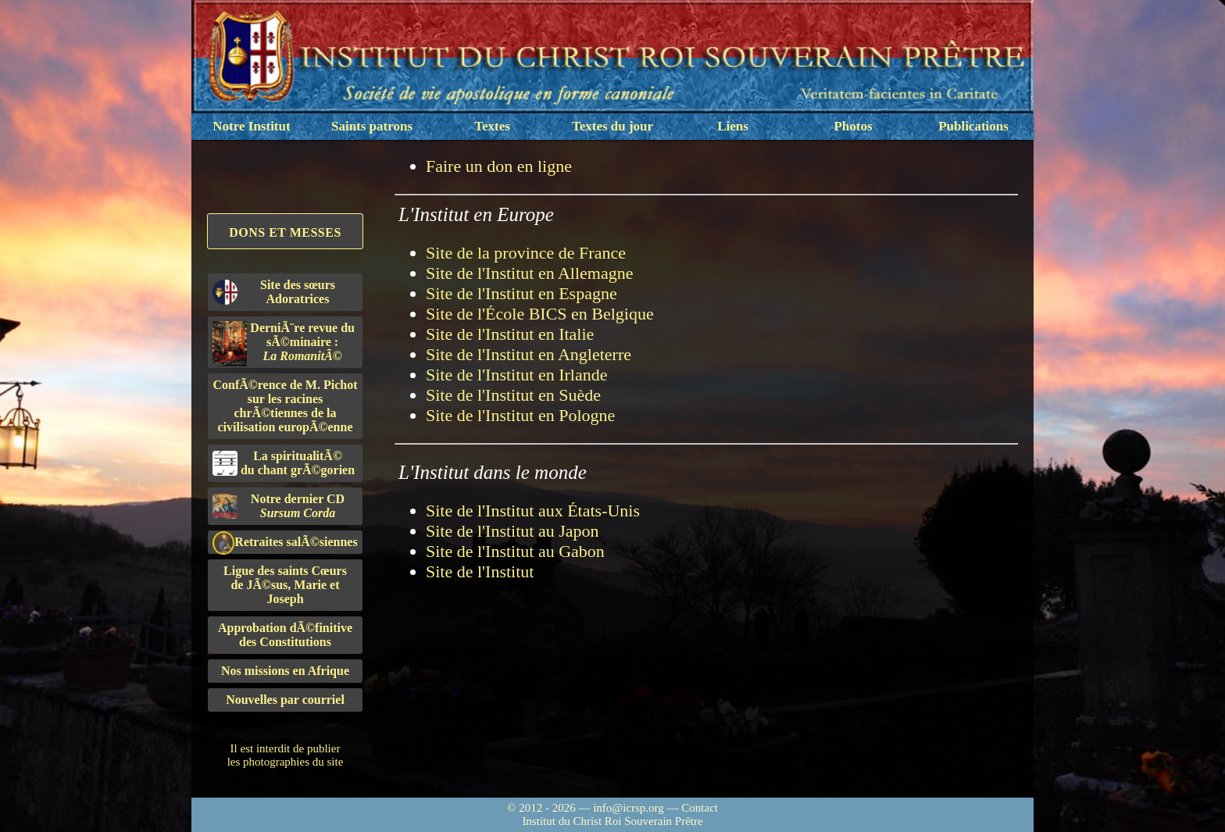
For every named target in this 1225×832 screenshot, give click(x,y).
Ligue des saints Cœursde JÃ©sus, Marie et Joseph (285, 584)
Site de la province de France (526, 252)
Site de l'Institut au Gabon (515, 551)
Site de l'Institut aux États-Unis (533, 510)
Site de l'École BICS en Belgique (540, 313)
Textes (492, 126)
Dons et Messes (285, 232)
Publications (973, 126)
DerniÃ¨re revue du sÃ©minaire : (283, 343)
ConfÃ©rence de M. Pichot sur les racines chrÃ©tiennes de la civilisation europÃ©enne (285, 406)
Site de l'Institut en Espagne (521, 293)
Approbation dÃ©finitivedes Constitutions (285, 634)
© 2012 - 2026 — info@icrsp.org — (594, 808)
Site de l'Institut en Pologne (520, 415)
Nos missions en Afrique (285, 670)
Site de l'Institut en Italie (510, 334)
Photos (853, 126)
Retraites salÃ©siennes (285, 542)
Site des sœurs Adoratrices (273, 291)
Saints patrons (371, 126)
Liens (732, 126)
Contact (699, 808)
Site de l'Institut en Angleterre (528, 354)
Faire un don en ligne (499, 166)
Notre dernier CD (278, 506)
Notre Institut (251, 126)
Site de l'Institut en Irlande (516, 374)
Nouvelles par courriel (285, 699)
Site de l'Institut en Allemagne (529, 273)
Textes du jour (612, 126)
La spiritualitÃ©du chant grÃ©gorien (283, 463)
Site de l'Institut (480, 571)
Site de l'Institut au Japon (512, 531)
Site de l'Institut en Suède (513, 395)
